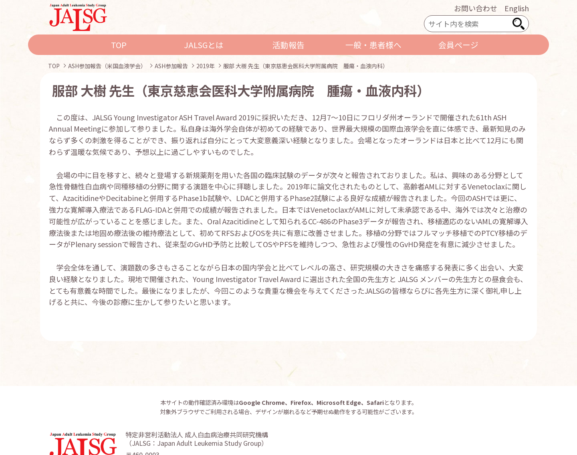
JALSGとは (204, 45)
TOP (119, 45)
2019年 (205, 66)
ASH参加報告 (171, 66)
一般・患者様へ (373, 45)
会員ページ (458, 45)
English (516, 8)
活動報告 (288, 45)
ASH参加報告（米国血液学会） (107, 66)
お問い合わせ (475, 8)
